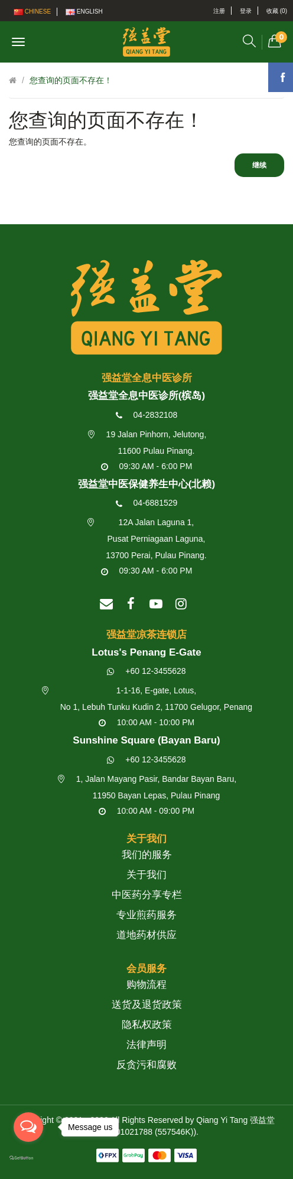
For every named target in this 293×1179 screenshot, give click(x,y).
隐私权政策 (147, 1024)
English (84, 11)
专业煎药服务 (146, 915)
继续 (259, 165)
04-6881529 (147, 502)
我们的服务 (147, 854)
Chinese (32, 11)
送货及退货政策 (147, 1004)
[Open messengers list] (28, 1127)
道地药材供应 (146, 935)
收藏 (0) (276, 11)
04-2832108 (147, 415)
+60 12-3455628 (146, 671)
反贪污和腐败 (146, 1064)
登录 (246, 11)
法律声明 (146, 1044)
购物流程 (146, 984)
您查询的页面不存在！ (71, 80)
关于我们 (146, 874)
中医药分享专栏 (147, 894)
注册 (219, 11)
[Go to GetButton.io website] (28, 1158)
